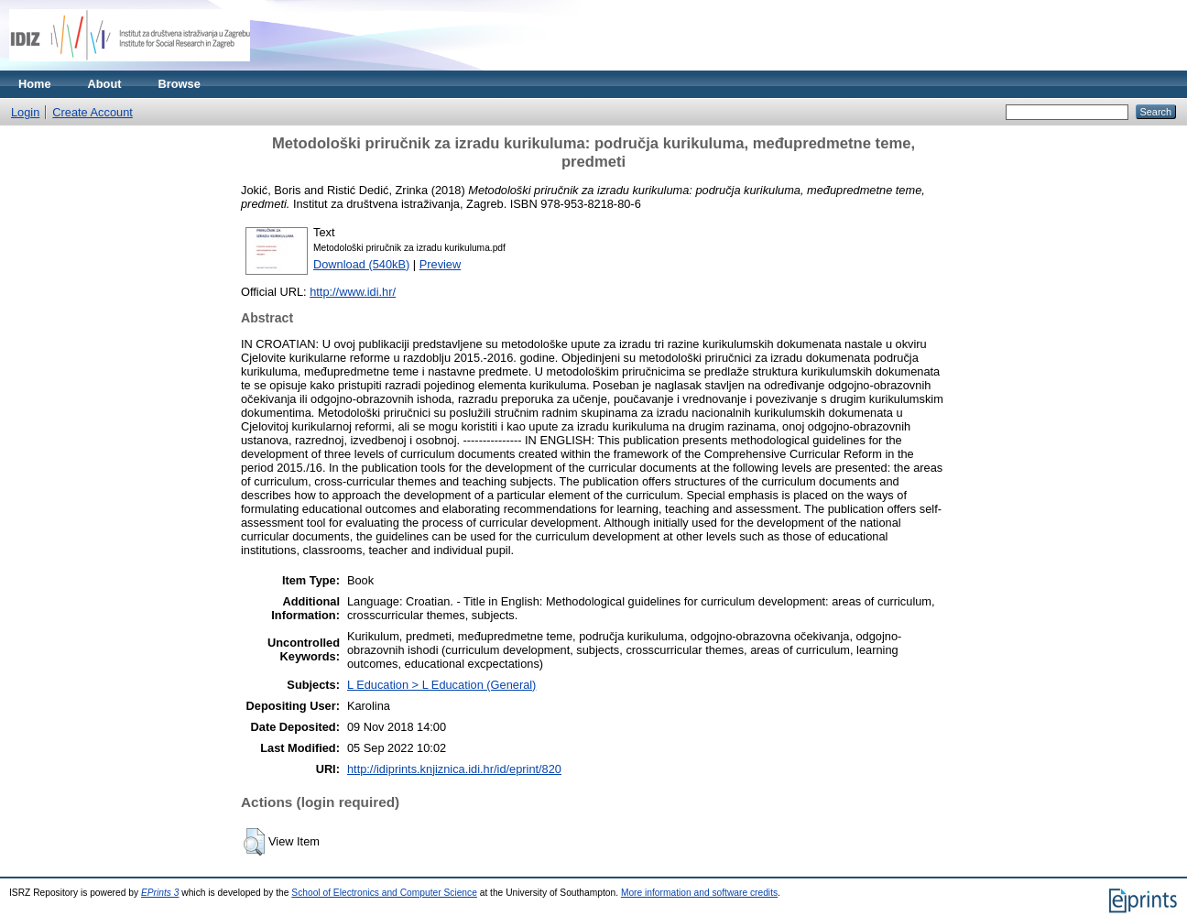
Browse (179, 84)
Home (34, 84)
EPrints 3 (160, 893)
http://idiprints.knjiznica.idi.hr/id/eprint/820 (454, 769)
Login (25, 112)
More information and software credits (699, 893)
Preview (440, 264)
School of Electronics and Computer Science (384, 893)
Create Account (92, 112)
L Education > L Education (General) (441, 685)
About (105, 84)
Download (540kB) (361, 264)
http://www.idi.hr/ (353, 292)
